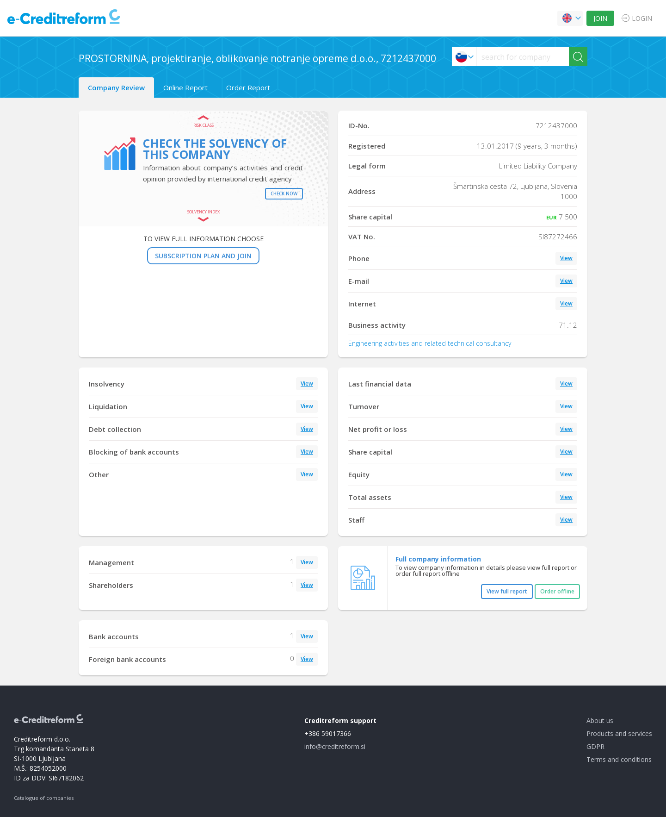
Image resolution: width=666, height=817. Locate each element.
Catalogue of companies (44, 797)
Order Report (248, 87)
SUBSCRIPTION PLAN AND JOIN (203, 255)
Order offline (557, 591)
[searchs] (523, 56)
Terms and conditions (619, 759)
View (566, 258)
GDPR (595, 746)
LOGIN (642, 18)
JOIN (600, 18)
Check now (284, 193)
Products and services (619, 733)
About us (599, 720)
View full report (507, 591)
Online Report (185, 87)
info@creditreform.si (334, 746)
